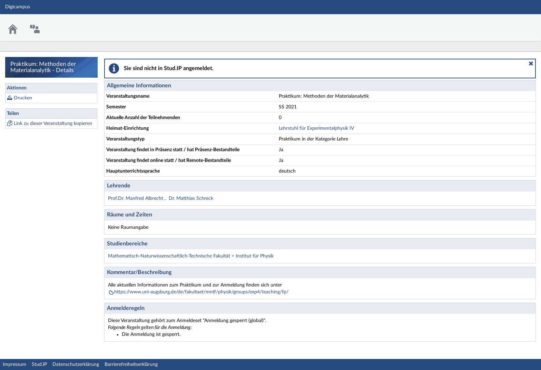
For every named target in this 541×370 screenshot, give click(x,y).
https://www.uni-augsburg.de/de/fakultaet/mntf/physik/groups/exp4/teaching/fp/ (201, 292)
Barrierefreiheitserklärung (131, 364)
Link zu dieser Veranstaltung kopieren (53, 123)
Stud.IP (39, 364)
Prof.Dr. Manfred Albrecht (136, 198)
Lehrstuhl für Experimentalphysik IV (316, 128)
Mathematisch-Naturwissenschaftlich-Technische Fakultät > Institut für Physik (191, 256)
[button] (531, 63)
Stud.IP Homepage (514, 23)
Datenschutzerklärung (75, 364)
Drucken (23, 98)
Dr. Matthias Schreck (191, 198)
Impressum (14, 364)
